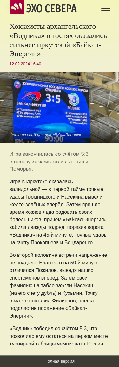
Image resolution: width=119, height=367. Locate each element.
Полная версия (59, 361)
